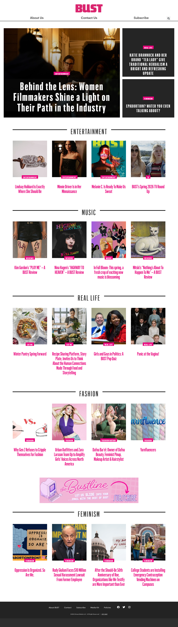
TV (148, 177)
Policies (107, 607)
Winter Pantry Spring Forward (29, 352)
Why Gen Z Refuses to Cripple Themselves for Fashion (30, 451)
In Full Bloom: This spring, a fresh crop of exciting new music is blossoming (109, 271)
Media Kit (94, 607)
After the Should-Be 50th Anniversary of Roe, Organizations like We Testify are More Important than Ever (108, 576)
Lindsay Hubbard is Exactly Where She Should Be (30, 188)
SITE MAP (105, 614)
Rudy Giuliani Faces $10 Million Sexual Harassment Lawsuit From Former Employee (69, 574)
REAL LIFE (89, 296)
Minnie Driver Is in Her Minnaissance (69, 188)
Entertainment (62, 73)
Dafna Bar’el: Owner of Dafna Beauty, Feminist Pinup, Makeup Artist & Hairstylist (109, 453)
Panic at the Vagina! (148, 352)
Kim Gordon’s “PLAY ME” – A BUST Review (29, 269)
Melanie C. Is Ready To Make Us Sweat (109, 188)
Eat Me (30, 344)
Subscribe (81, 607)
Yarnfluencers (148, 448)
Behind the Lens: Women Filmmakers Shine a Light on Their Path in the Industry (61, 95)
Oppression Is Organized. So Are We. (30, 571)
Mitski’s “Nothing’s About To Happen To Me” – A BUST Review (148, 271)
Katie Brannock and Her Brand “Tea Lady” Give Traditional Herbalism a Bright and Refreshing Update (148, 63)
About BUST (54, 607)
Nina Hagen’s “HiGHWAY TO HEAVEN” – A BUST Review (69, 269)
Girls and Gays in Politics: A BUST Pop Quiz (108, 355)
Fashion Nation (109, 440)
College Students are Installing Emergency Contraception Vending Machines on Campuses (148, 576)
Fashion (89, 392)
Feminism (148, 98)
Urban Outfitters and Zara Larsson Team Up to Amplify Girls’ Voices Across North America (69, 455)
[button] (169, 18)
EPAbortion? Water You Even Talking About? (148, 107)
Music (89, 210)
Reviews (30, 258)
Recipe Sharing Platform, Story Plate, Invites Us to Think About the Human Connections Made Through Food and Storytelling (69, 362)
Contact (67, 607)
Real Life (148, 47)
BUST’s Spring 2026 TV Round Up (148, 188)
